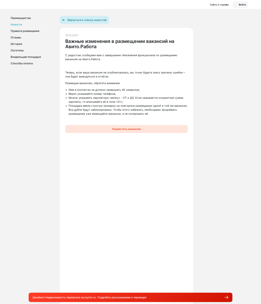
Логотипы (17, 50)
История (16, 44)
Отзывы (16, 37)
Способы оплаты (22, 63)
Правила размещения (25, 31)
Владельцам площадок (26, 57)
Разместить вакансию (126, 129)
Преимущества (21, 18)
